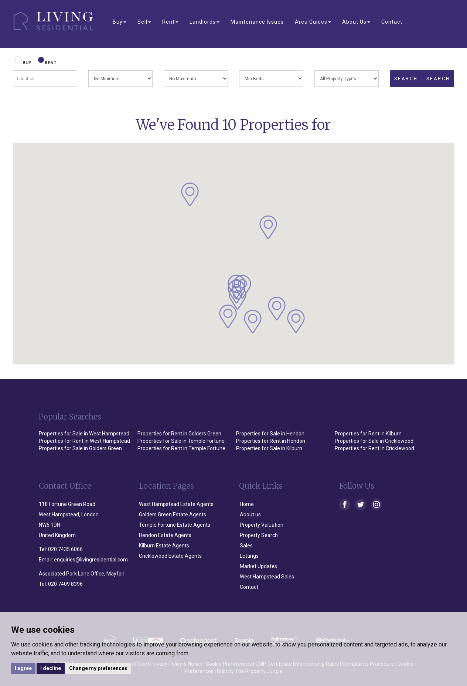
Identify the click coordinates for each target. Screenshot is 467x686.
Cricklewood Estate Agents (170, 556)
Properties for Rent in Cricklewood (374, 448)
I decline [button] (50, 668)
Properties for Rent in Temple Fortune (181, 448)
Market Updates (258, 566)
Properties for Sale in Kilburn (269, 448)
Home (247, 504)
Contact (391, 22)
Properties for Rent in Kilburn (368, 434)
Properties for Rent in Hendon (270, 441)
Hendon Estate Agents (165, 535)
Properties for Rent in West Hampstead (84, 441)
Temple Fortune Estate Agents (174, 525)
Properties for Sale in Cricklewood (374, 441)
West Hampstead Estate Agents (176, 504)
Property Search (259, 535)
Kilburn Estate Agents (164, 546)
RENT (48, 61)
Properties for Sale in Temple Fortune (181, 441)
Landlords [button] (204, 22)
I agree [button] (23, 668)
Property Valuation (261, 525)
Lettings (249, 556)
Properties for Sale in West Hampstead (84, 434)
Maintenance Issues (257, 22)
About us (250, 514)
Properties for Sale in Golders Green (80, 448)
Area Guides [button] (313, 22)
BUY (24, 61)
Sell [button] (144, 22)
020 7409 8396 (65, 584)
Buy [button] (119, 22)
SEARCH (406, 78)
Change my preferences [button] (98, 668)
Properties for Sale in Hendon (270, 434)
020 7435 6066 (65, 549)
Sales (246, 546)
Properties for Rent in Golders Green (179, 434)
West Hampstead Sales (267, 577)
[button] (190, 194)
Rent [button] (170, 22)
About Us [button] (356, 22)
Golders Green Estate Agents (172, 514)
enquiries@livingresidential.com (91, 560)
